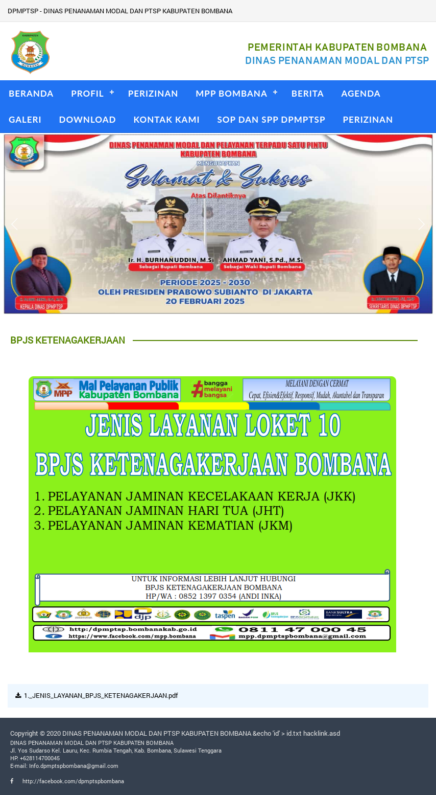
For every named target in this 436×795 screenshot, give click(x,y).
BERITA (308, 93)
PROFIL (87, 93)
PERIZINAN (153, 93)
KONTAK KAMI (166, 119)
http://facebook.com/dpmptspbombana (67, 781)
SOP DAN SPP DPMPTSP (271, 119)
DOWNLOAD (87, 119)
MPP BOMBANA (231, 93)
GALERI (25, 119)
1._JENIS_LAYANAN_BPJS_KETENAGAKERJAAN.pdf (101, 695)
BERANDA (31, 93)
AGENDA (361, 93)
